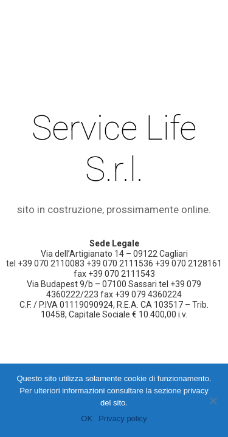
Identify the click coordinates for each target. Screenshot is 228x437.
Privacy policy (122, 418)
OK (86, 418)
